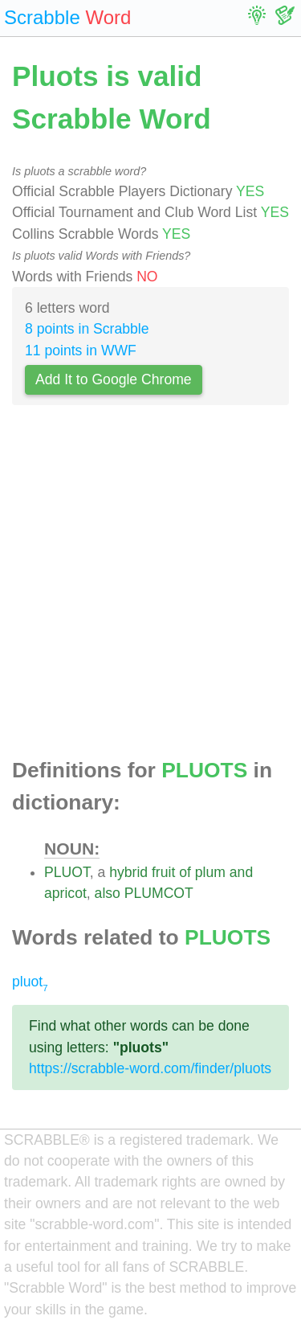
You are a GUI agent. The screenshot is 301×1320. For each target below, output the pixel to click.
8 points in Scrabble (87, 329)
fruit (163, 872)
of (185, 872)
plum (210, 872)
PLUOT (67, 872)
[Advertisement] (150, 586)
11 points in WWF (80, 350)
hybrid (128, 872)
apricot (65, 893)
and (241, 872)
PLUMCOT (158, 893)
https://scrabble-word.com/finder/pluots (150, 1068)
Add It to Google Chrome (113, 379)
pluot (30, 982)
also (107, 893)
